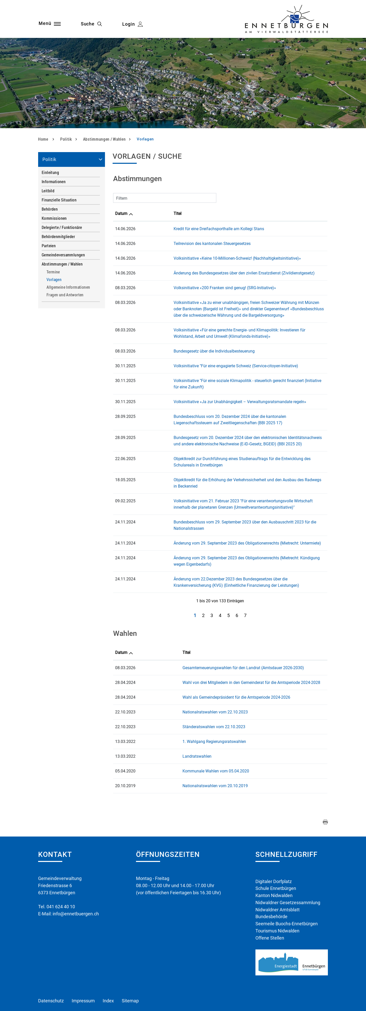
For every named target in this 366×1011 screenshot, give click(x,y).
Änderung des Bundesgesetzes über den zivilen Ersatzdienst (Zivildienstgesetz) (210, 273)
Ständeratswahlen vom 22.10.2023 (177, 701)
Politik (49, 159)
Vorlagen (65, 279)
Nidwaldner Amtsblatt (277, 884)
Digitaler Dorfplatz (273, 856)
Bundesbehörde (271, 891)
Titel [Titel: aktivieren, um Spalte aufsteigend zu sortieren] (143, 213)
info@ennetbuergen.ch (76, 888)
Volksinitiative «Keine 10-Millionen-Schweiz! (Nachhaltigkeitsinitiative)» (203, 258)
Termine (53, 272)
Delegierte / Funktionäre (62, 227)
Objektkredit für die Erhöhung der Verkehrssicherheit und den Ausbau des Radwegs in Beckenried (226, 473)
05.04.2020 (125, 745)
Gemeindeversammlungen (63, 254)
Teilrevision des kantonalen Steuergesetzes (178, 243)
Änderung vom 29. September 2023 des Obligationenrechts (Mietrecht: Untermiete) (213, 524)
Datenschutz (51, 976)
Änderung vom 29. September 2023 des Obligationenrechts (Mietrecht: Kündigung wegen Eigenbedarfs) (232, 538)
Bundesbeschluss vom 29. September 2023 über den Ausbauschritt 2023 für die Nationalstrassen (227, 509)
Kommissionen (54, 218)
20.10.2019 (125, 760)
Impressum (83, 976)
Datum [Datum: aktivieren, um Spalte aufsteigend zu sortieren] (121, 213)
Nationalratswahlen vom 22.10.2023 (179, 686)
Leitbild (48, 190)
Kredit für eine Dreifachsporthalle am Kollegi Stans (185, 228)
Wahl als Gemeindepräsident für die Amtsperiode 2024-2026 (200, 671)
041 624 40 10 (61, 881)
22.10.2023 (125, 686)
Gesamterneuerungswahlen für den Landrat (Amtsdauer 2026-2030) (207, 642)
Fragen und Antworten (65, 294)
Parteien (49, 245)
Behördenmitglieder (58, 236)
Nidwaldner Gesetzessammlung (287, 877)
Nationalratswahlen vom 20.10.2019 (179, 760)
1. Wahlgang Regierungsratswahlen (178, 716)
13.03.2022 (125, 716)
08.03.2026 (125, 642)
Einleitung (50, 172)
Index (108, 976)
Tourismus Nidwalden (277, 906)
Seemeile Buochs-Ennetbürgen (286, 898)
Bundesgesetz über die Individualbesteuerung (180, 351)
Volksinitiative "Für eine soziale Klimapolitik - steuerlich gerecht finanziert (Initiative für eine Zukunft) (229, 380)
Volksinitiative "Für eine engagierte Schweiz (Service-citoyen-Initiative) (202, 365)
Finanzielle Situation (59, 199)
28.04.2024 (125, 657)
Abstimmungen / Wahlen (62, 264)
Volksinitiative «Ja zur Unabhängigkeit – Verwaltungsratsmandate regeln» (206, 395)
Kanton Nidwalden (274, 870)
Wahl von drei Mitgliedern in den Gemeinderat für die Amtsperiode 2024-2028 (215, 657)
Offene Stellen (269, 913)
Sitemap (130, 976)
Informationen (54, 181)
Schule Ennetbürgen (275, 863)
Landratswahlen (160, 730)
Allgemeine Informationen (68, 287)
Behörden (50, 209)
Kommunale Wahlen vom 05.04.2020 (179, 745)
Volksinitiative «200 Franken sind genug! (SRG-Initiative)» (191, 287)
